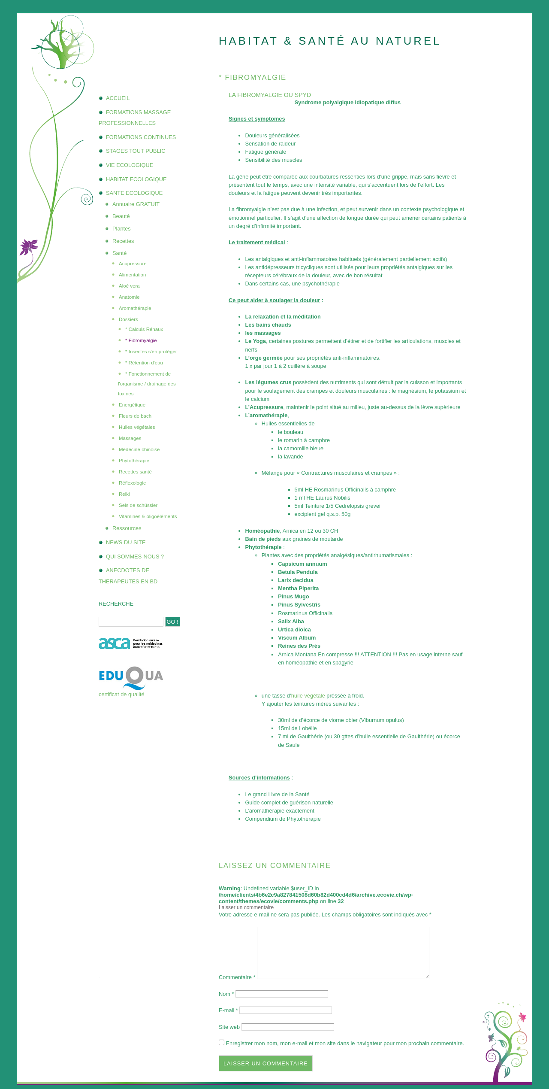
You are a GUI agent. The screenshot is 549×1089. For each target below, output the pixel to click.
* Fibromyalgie (141, 340)
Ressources (127, 528)
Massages (130, 438)
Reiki (124, 494)
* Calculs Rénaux (144, 329)
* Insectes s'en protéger (151, 351)
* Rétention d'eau (144, 362)
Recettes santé (135, 471)
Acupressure (133, 263)
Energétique (132, 404)
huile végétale (308, 695)
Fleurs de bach (135, 416)
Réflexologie (132, 482)
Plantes (121, 228)
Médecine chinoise (139, 449)
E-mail (228, 1010)
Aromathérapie (135, 308)
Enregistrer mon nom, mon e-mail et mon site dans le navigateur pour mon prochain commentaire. (345, 1043)
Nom (226, 994)
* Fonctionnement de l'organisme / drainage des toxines (147, 383)
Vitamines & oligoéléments (148, 516)
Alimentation (132, 274)
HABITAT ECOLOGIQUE (136, 179)
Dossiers (128, 319)
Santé (119, 253)
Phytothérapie (134, 460)
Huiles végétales (137, 427)
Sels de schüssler (138, 505)
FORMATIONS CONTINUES (141, 137)
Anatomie (129, 297)
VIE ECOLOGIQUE (129, 165)
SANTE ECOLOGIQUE (134, 193)
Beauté (121, 216)
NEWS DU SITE (125, 542)
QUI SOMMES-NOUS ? (135, 556)
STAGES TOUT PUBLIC (135, 151)
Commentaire (237, 977)
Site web (229, 1027)
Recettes (123, 241)
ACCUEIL (118, 98)
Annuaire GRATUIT (136, 204)
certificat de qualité (122, 694)
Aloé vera (129, 285)
